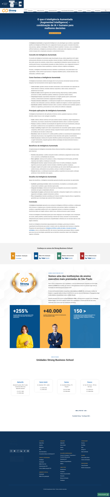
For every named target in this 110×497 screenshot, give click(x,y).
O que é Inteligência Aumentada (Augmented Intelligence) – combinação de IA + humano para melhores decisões (30, 9)
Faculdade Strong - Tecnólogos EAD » (81, 416)
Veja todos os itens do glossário (54, 33)
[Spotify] (28, 451)
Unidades (83, 5)
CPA (40, 449)
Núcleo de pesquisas (85, 467)
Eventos (83, 443)
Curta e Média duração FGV (45, 468)
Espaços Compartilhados (65, 461)
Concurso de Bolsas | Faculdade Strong (55, 1)
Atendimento (63, 469)
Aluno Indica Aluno (85, 457)
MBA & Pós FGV (45, 5)
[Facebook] (17, 451)
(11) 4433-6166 (43, 387)
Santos (66, 382)
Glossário (19, 9)
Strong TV (83, 449)
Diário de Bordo (84, 451)
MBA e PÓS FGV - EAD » (81, 410)
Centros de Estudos (85, 459)
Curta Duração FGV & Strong (71, 5)
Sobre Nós (41, 443)
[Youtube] (14, 451)
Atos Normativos (43, 451)
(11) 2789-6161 (89, 389)
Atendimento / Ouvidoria (7, 1)
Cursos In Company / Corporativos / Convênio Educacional (68, 456)
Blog (82, 447)
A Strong (90, 5)
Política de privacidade (65, 473)
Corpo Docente (84, 465)
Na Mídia (83, 445)
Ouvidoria (62, 471)
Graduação (36, 5)
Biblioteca (41, 447)
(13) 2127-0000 (66, 389)
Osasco (90, 382)
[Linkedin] (21, 451)
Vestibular (41, 459)
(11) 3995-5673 (43, 389)
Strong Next (98, 5)
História (41, 445)
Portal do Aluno (104, 1)
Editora (61, 463)
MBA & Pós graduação (44, 476)
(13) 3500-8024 (66, 391)
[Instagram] (11, 451)
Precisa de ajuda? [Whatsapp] (103, 494)
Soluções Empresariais (95, 1)
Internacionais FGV (56, 5)
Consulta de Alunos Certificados (46, 453)
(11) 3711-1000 (20, 391)
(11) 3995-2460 (20, 393)
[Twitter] (24, 451)
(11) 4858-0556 (89, 391)
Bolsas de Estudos (64, 478)
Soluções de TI (63, 459)
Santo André (43, 382)
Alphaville (20, 382)
